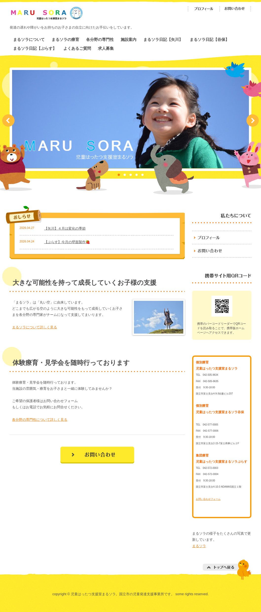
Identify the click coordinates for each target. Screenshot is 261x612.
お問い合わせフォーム (208, 499)
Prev (8, 120)
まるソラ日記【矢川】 (163, 39)
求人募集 (106, 48)
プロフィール (204, 8)
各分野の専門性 (100, 39)
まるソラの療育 (65, 39)
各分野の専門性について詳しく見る (39, 420)
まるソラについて (29, 39)
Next (252, 120)
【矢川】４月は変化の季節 (65, 228)
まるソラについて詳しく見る (34, 327)
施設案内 (128, 39)
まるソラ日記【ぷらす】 (34, 48)
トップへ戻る (227, 569)
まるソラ (199, 546)
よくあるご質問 (77, 48)
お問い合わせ (235, 8)
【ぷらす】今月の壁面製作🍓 (67, 242)
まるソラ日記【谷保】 (209, 39)
